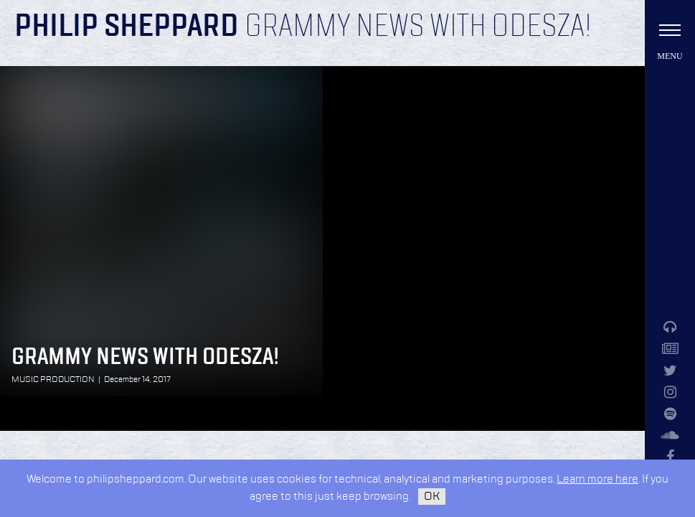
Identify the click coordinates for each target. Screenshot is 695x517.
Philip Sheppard (126, 27)
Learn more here (597, 479)
